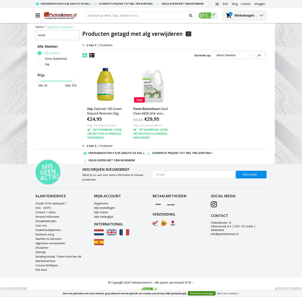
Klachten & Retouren (48, 239)
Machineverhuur (45, 261)
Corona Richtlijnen (46, 265)
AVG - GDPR (43, 208)
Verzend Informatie (47, 216)
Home (39, 27)
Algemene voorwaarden (50, 243)
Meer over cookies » (228, 293)
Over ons (41, 225)
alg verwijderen (63, 27)
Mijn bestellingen (104, 208)
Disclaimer (42, 247)
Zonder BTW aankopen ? (50, 203)
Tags (49, 27)
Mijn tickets (101, 212)
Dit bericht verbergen (201, 293)
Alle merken (52, 53)
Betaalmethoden (45, 221)
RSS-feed (41, 270)
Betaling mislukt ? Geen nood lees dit (58, 256)
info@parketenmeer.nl (224, 234)
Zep (47, 64)
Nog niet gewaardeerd (101, 125)
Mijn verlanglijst (103, 216)
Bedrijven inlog (44, 234)
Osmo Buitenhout (56, 58)
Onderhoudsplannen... (48, 230)
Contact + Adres (45, 212)
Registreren (101, 203)
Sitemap (40, 252)
